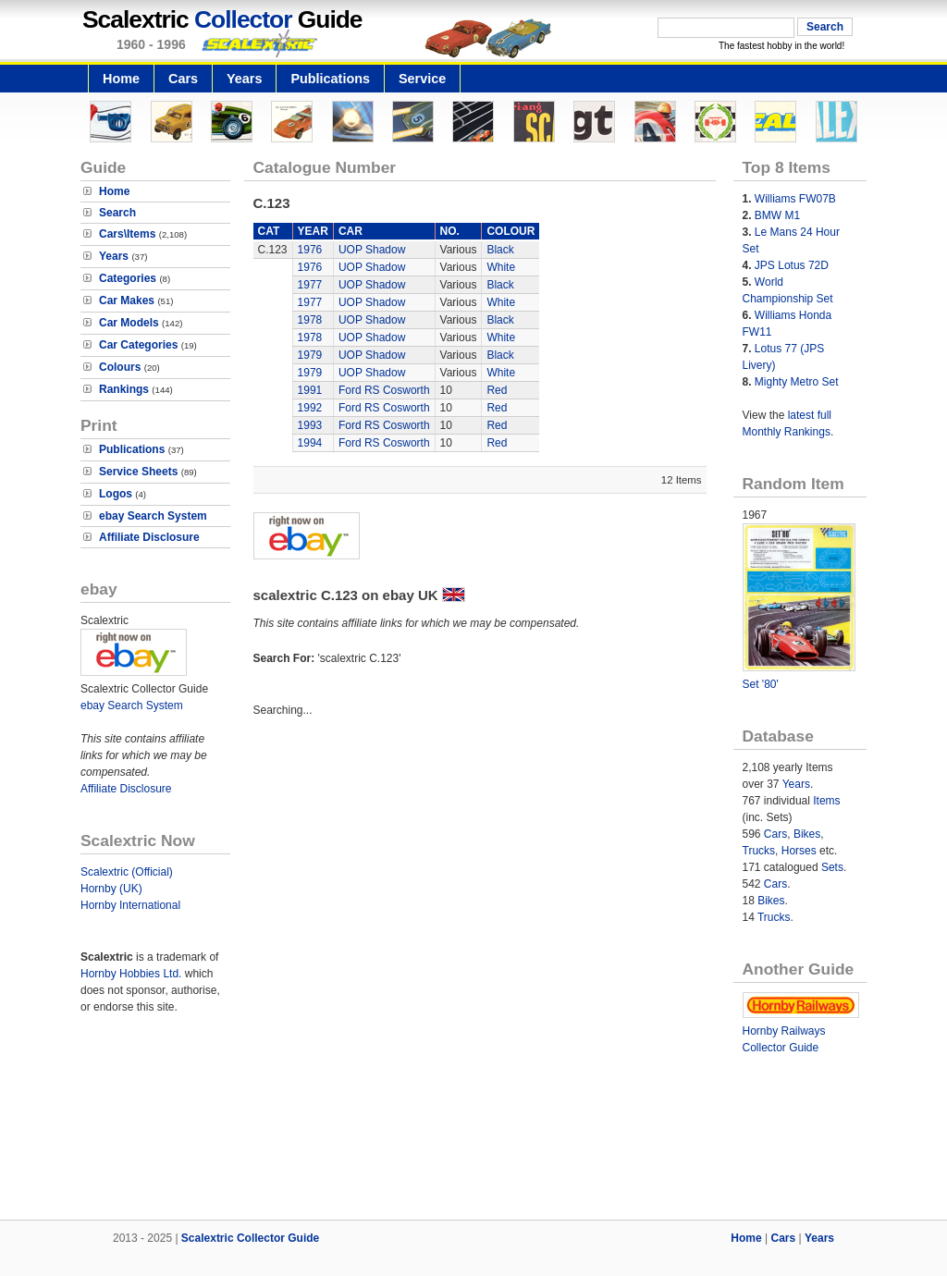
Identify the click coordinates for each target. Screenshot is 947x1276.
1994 (310, 442)
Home (121, 78)
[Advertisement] (473, 1156)
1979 (310, 355)
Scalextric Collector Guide (250, 1238)
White (500, 267)
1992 (310, 407)
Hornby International (130, 905)
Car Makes (126, 300)
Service (422, 78)
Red (496, 390)
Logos (115, 493)
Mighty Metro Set (797, 381)
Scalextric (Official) (126, 871)
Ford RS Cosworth (384, 390)
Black (499, 249)
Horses (799, 850)
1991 (310, 390)
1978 (310, 319)
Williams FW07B (795, 198)
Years (244, 78)
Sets (832, 867)
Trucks (759, 850)
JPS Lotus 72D (792, 265)
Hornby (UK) (111, 888)
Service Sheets (138, 471)
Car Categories (138, 344)
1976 (310, 249)
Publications (330, 78)
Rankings (124, 389)
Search (117, 212)
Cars (183, 78)
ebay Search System (153, 515)
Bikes (806, 834)
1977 (310, 284)
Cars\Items (127, 233)
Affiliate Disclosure (149, 537)
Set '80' (761, 684)
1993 (310, 425)
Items (826, 800)
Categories (127, 278)
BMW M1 (777, 215)
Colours (120, 367)
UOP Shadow (372, 249)
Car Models (129, 322)
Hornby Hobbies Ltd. (130, 973)
